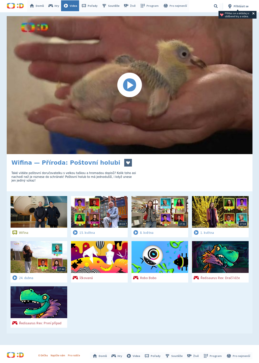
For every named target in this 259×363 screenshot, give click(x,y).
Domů (37, 6)
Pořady (90, 6)
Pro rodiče (74, 355)
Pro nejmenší (175, 6)
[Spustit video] (129, 85)
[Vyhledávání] (216, 6)
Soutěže (112, 6)
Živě (130, 6)
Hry (54, 6)
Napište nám (58, 355)
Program (150, 6)
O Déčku (43, 355)
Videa (71, 6)
